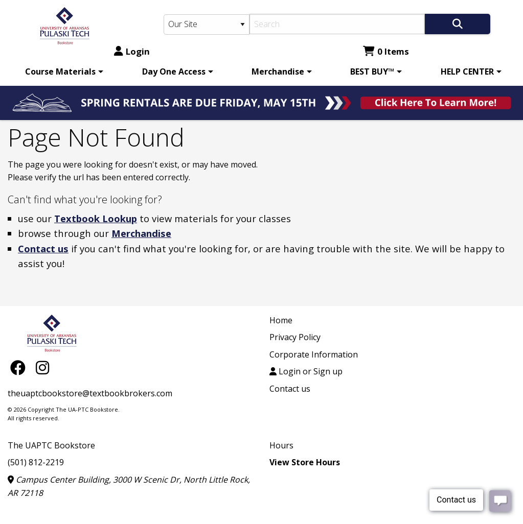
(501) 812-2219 (36, 462)
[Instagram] (42, 367)
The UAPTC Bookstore (51, 445)
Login (132, 51)
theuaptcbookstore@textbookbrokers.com (90, 393)
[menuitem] (62, 71)
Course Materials (60, 71)
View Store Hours (304, 462)
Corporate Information (313, 354)
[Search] (337, 24)
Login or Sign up (306, 371)
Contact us (43, 248)
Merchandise (278, 71)
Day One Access (174, 71)
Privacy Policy (295, 337)
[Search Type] (207, 24)
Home (280, 320)
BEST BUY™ (372, 71)
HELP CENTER (467, 71)
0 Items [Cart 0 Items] (386, 51)
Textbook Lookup (95, 218)
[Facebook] (20, 367)
